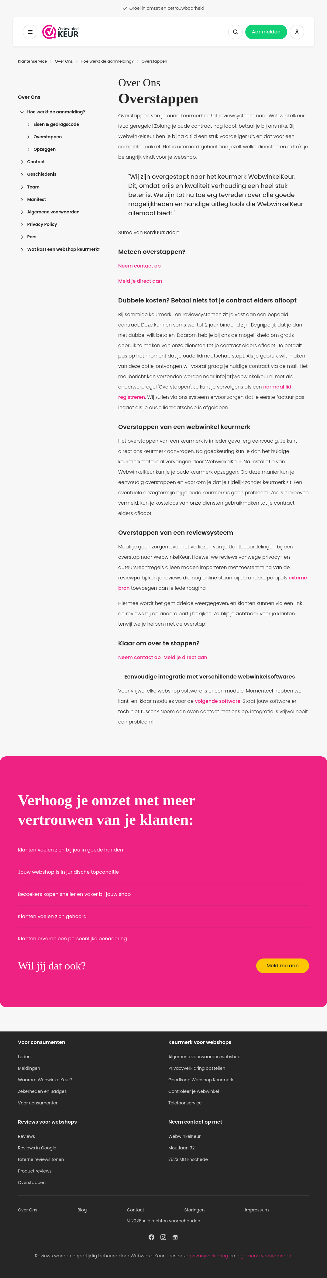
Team (30, 187)
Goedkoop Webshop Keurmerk (200, 1080)
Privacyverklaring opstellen (196, 1068)
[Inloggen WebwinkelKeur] (297, 32)
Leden (24, 1057)
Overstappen (44, 137)
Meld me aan (283, 965)
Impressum (257, 1210)
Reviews (26, 1136)
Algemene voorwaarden (50, 212)
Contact (32, 162)
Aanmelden (266, 31)
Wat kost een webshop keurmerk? (60, 249)
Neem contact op (139, 265)
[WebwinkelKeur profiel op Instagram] (163, 1237)
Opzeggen (41, 149)
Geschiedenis (38, 174)
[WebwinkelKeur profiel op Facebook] (151, 1237)
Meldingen (29, 1068)
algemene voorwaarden (263, 1255)
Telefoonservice (185, 1103)
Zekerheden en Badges (42, 1091)
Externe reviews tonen (41, 1159)
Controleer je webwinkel (193, 1091)
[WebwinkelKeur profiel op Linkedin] (175, 1237)
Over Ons (64, 61)
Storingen (194, 1210)
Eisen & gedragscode (53, 124)
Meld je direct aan (140, 281)
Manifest (33, 199)
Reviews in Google (37, 1148)
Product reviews (35, 1171)
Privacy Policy (38, 224)
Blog (82, 1210)
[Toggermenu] (30, 32)
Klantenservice (32, 61)
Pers (28, 237)
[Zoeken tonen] (235, 32)
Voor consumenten (38, 1103)
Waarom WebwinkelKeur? (45, 1080)
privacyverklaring (209, 1255)
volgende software (217, 701)
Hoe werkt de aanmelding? (107, 61)
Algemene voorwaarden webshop (204, 1057)
